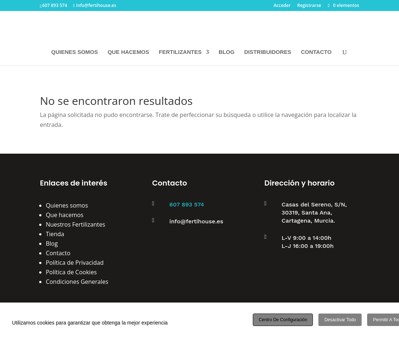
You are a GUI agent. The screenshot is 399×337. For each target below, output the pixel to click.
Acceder (282, 5)
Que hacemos (65, 215)
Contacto (58, 253)
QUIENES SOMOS (74, 52)
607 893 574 (186, 204)
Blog (52, 243)
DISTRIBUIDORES (267, 52)
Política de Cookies (71, 272)
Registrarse (309, 5)
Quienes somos (67, 205)
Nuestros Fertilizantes (75, 224)
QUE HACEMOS (128, 52)
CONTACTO (316, 52)
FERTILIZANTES (180, 52)
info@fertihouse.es (196, 221)
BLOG (226, 52)
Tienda (55, 234)
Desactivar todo (340, 319)
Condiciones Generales (77, 282)
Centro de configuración (283, 319)
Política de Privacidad (75, 263)
